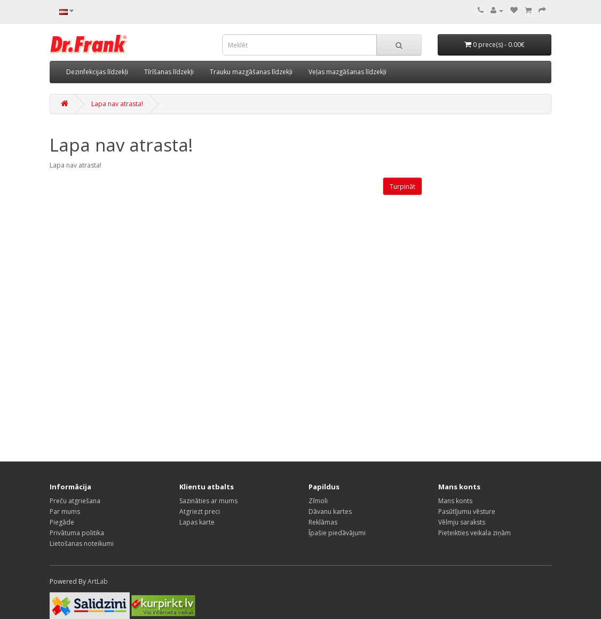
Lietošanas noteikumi (82, 543)
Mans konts (455, 500)
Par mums (65, 511)
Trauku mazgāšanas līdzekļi (251, 71)
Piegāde (62, 522)
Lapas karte (197, 522)
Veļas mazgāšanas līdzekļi (347, 71)
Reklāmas (323, 522)
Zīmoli (318, 500)
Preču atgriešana (75, 500)
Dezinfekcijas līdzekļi (97, 71)
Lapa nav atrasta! (117, 103)
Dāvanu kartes (330, 511)
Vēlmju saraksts (461, 522)
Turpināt (402, 186)
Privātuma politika (77, 532)
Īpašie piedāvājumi (337, 532)
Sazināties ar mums (208, 500)
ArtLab (98, 581)
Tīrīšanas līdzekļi (169, 71)
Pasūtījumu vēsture (466, 511)
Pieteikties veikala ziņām (474, 532)
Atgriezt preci (199, 511)
